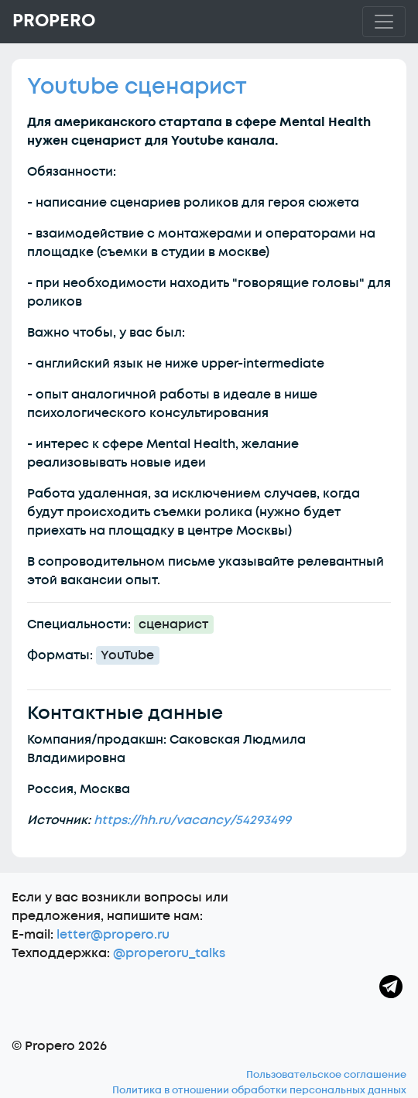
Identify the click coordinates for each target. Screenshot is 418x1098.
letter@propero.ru (113, 934)
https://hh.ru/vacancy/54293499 (192, 820)
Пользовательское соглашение (326, 1075)
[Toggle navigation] (384, 21)
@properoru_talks (169, 953)
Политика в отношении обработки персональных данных (259, 1090)
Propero (53, 21)
